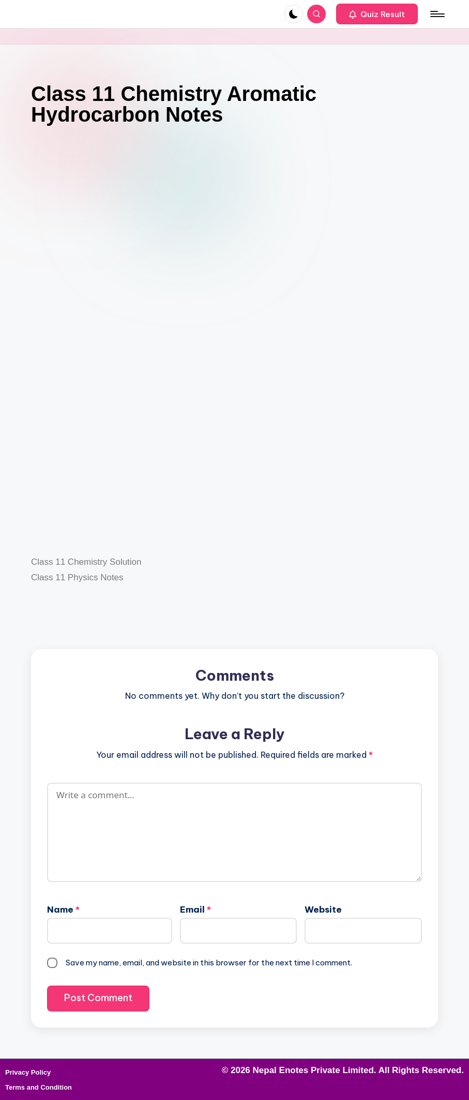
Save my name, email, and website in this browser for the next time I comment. (209, 962)
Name (63, 909)
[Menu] (436, 14)
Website (323, 909)
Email (195, 909)
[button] (377, 14)
